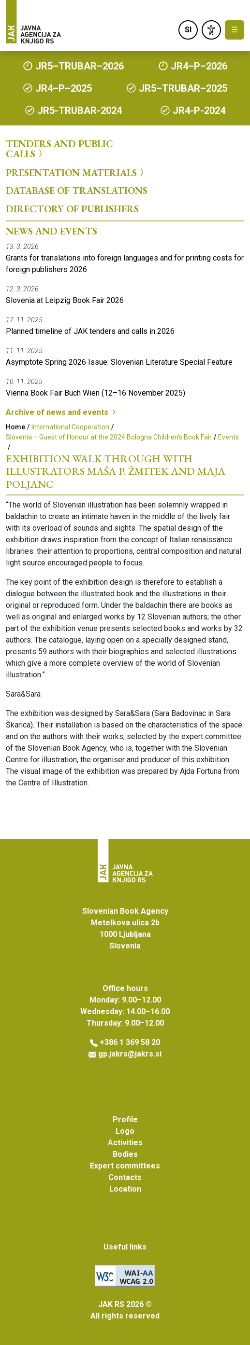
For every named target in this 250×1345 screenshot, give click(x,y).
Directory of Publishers (72, 209)
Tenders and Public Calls (59, 148)
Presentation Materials (76, 172)
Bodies (125, 1154)
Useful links (125, 1246)
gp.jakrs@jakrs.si (130, 1053)
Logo (125, 1131)
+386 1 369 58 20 (130, 1042)
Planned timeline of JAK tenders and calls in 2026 (90, 331)
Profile (125, 1119)
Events (228, 437)
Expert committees (125, 1165)
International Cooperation (70, 427)
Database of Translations (76, 190)
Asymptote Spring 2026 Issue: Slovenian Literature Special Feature (119, 362)
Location (125, 1189)
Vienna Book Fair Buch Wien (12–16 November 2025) (95, 393)
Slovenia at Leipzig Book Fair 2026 (65, 300)
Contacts (125, 1177)
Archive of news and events (62, 412)
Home (15, 427)
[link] (211, 30)
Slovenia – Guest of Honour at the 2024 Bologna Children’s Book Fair (109, 437)
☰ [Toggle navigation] (234, 29)
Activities (125, 1142)
